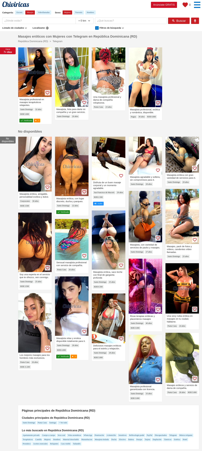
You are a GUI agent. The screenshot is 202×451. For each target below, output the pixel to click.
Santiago (52, 422)
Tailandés (77, 444)
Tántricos (167, 439)
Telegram (173, 435)
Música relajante (185, 435)
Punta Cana (42, 422)
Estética (177, 439)
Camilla (38, 439)
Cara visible (65, 444)
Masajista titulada (102, 439)
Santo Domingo (29, 422)
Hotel (185, 439)
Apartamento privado (31, 435)
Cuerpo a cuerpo (48, 435)
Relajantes (54, 444)
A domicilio (111, 435)
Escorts (19, 12)
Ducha (114, 439)
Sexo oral (61, 435)
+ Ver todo (63, 422)
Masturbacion (86, 439)
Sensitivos (123, 435)
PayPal (149, 435)
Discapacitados (161, 435)
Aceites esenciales (40, 444)
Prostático (27, 444)
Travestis (78, 12)
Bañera (131, 439)
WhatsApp (88, 435)
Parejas (139, 439)
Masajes (30, 12)
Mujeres (67, 12)
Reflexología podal (136, 435)
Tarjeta (147, 439)
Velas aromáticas (74, 435)
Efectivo (122, 439)
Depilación (157, 439)
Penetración (99, 435)
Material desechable (71, 439)
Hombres (90, 12)
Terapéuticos (28, 439)
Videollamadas (44, 12)
